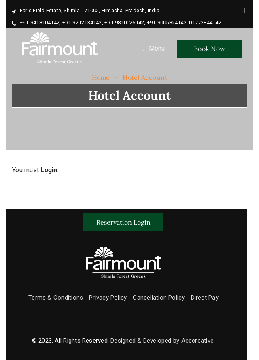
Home (101, 77)
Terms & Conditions (55, 297)
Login (48, 170)
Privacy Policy (108, 297)
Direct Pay (205, 297)
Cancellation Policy (159, 297)
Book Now (209, 49)
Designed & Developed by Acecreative (162, 340)
